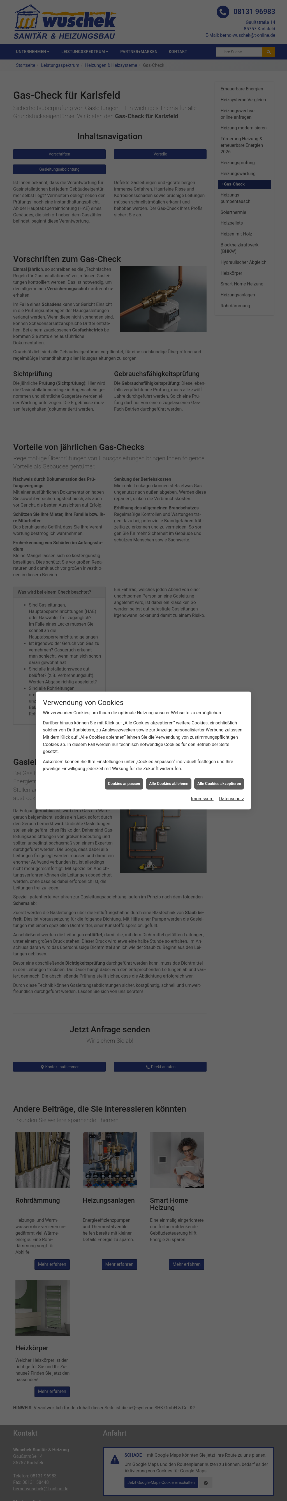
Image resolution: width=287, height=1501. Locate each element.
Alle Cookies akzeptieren (219, 766)
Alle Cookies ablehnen (168, 766)
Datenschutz (231, 781)
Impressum (202, 781)
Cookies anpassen (124, 766)
